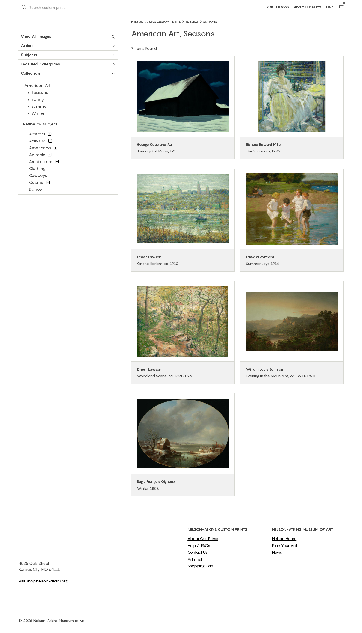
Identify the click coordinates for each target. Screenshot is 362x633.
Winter (38, 113)
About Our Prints (308, 7)
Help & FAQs (198, 545)
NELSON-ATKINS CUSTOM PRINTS (156, 22)
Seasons (39, 92)
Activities (37, 140)
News (277, 552)
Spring (37, 99)
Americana (40, 147)
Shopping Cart (200, 566)
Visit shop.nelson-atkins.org (43, 581)
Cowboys (38, 175)
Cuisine (36, 182)
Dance (35, 189)
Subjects (68, 54)
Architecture (40, 161)
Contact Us (197, 552)
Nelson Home (284, 538)
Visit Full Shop (277, 7)
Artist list (194, 559)
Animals (37, 154)
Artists (68, 45)
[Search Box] (59, 7)
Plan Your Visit (284, 545)
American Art (37, 85)
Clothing (37, 168)
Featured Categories (68, 64)
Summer (39, 106)
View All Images (68, 36)
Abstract (37, 133)
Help (330, 7)
